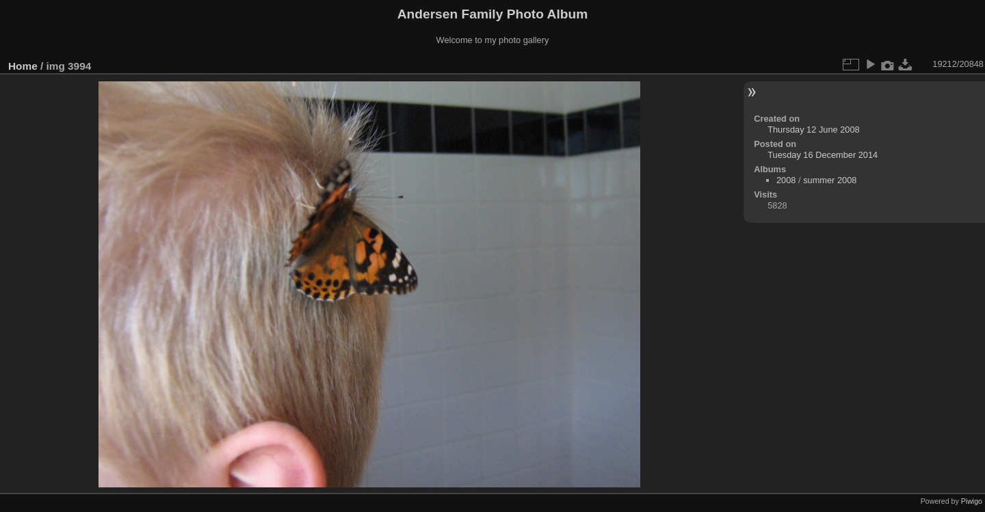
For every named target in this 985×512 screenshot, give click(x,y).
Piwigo (971, 501)
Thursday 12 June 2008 (813, 129)
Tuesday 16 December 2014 (822, 155)
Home (23, 66)
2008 (786, 180)
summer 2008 (829, 180)
